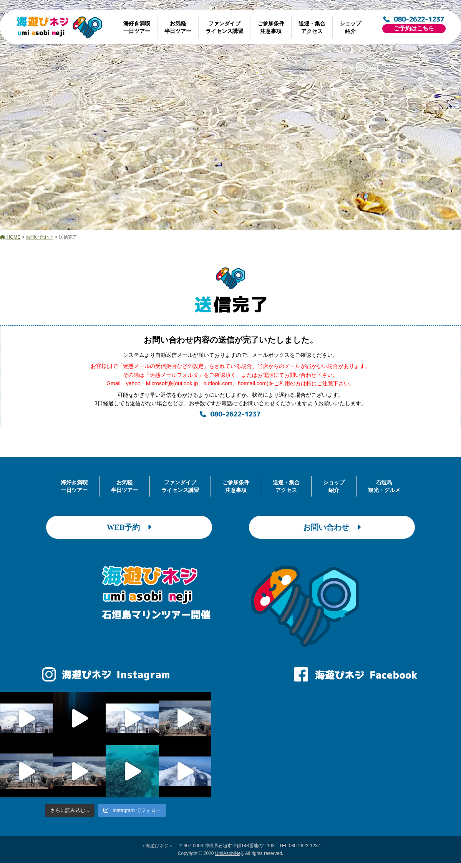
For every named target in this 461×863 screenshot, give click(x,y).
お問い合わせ (332, 527)
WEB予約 (129, 527)
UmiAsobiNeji (229, 853)
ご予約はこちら (414, 28)
